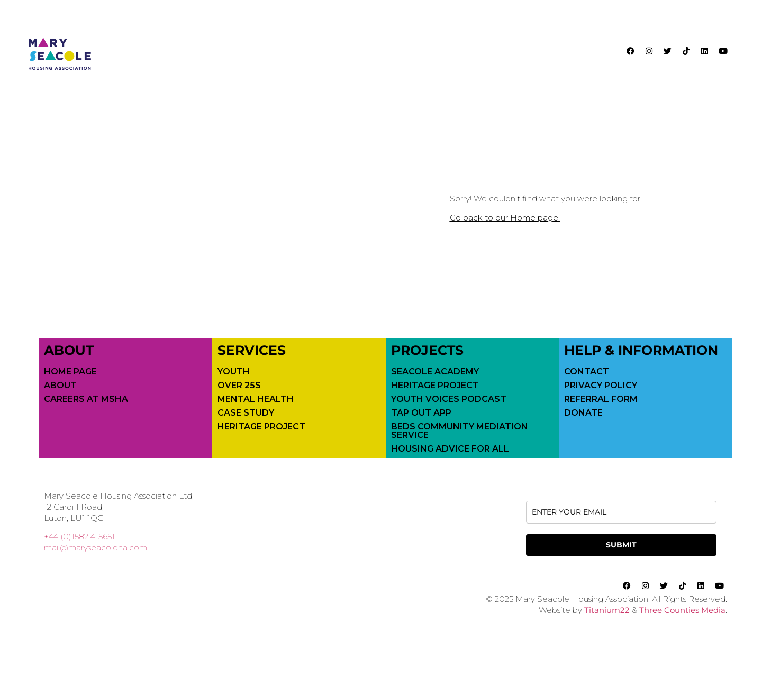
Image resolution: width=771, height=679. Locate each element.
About (60, 385)
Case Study (245, 413)
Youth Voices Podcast (448, 399)
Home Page (70, 372)
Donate (583, 413)
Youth (233, 372)
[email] (621, 512)
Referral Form (601, 399)
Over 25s (239, 385)
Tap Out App (421, 413)
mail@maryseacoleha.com (95, 548)
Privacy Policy (600, 385)
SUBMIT (621, 544)
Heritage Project (261, 427)
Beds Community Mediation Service (459, 431)
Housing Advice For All (450, 449)
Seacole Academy (435, 372)
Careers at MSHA (86, 399)
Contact (586, 372)
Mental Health (255, 399)
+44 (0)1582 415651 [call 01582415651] (79, 536)
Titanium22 (607, 610)
